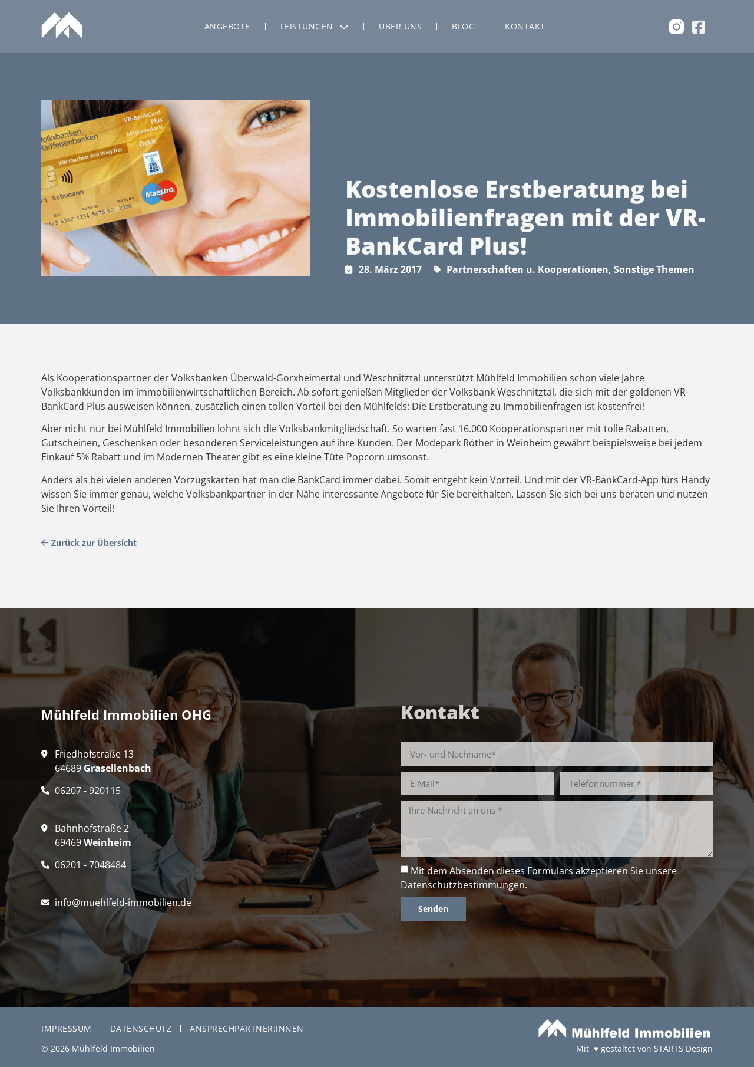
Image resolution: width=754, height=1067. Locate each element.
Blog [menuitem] (463, 26)
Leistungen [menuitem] (314, 26)
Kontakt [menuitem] (525, 26)
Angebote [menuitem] (227, 26)
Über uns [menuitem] (400, 26)
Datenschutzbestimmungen (463, 884)
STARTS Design (683, 1048)
